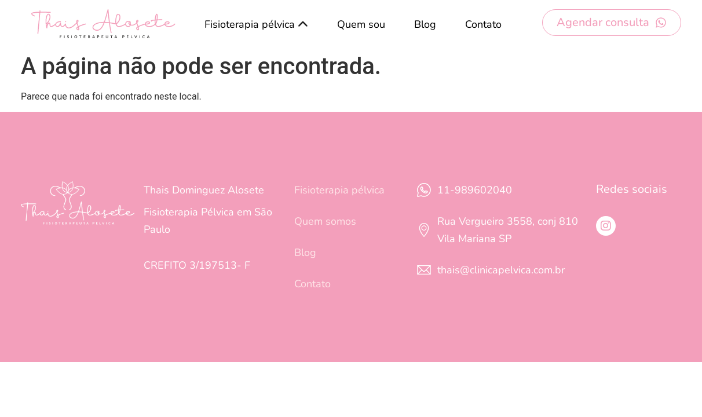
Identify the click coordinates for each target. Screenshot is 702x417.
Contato (483, 24)
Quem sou (361, 24)
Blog (425, 24)
